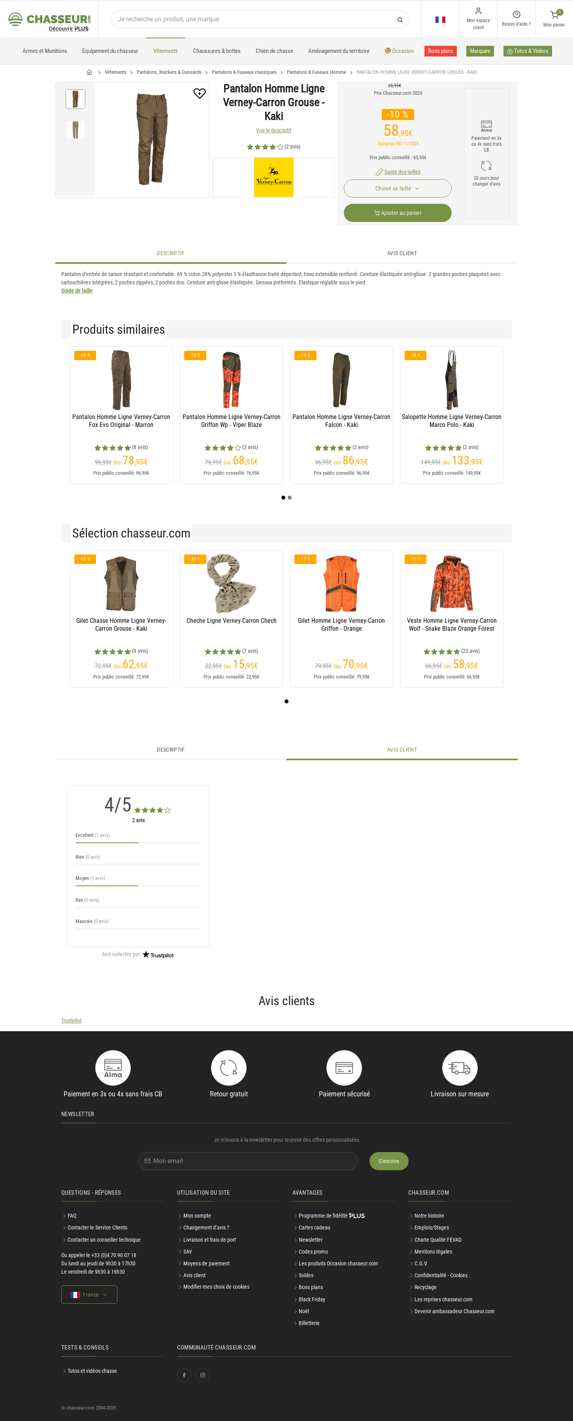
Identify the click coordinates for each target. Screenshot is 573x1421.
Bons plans (440, 51)
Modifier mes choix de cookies (216, 1287)
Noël (304, 1311)
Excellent (92, 835)
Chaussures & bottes (217, 51)
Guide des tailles (397, 172)
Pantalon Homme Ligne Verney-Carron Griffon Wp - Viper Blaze (232, 421)
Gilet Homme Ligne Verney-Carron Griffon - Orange (341, 624)
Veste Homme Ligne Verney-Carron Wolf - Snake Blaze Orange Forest (452, 624)
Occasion (399, 51)
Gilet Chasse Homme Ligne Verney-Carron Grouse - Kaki (121, 624)
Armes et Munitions (45, 51)
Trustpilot (71, 1020)
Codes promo (313, 1251)
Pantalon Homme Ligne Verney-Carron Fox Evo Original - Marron (121, 421)
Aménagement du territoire (338, 51)
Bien (87, 857)
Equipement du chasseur (110, 51)
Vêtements (165, 51)
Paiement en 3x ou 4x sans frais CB (486, 144)
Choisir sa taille (393, 188)
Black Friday (312, 1299)
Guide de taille (76, 291)
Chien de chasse (274, 51)
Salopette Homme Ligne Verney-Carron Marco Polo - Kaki (451, 421)
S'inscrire (389, 1161)
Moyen (90, 878)
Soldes (306, 1275)
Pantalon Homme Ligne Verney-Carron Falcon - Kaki (341, 421)
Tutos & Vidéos (527, 51)
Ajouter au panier (397, 213)
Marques (480, 51)
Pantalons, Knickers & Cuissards (169, 72)
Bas (87, 900)
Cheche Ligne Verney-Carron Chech (232, 620)
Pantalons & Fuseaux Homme (316, 72)
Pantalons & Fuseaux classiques (244, 72)
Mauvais (92, 921)
